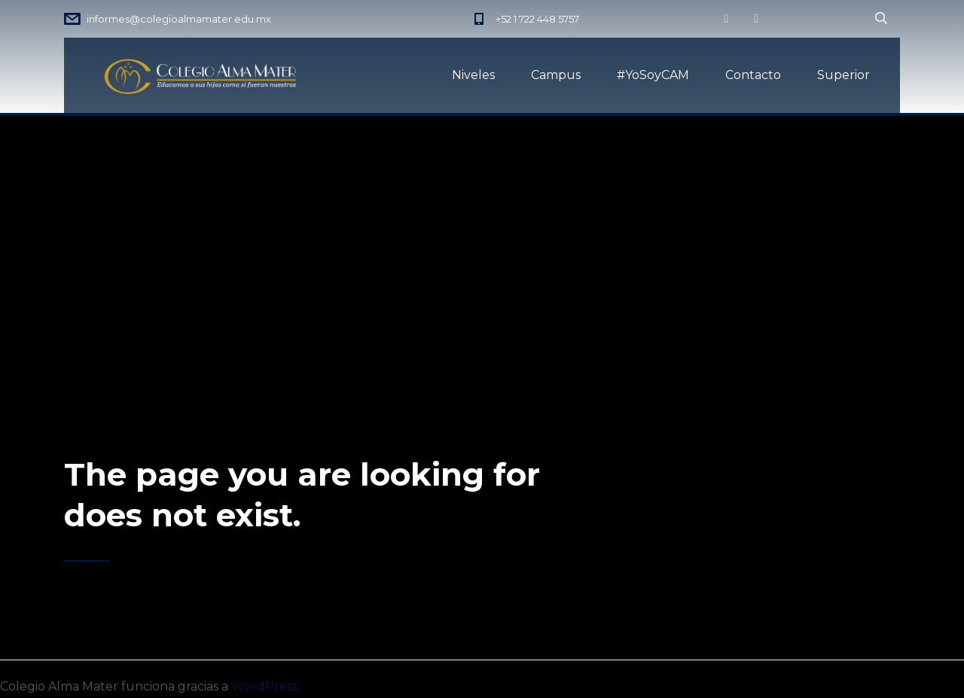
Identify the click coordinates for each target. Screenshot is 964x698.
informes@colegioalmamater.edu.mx (179, 19)
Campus (556, 75)
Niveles (473, 75)
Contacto (753, 75)
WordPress (264, 686)
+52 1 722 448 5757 (537, 19)
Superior (843, 75)
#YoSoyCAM (653, 75)
